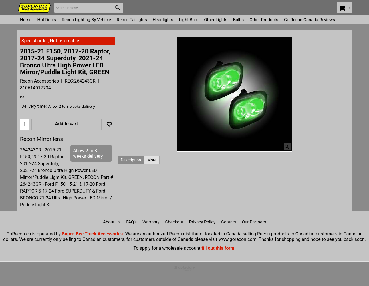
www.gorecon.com (237, 239)
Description (131, 160)
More (151, 160)
